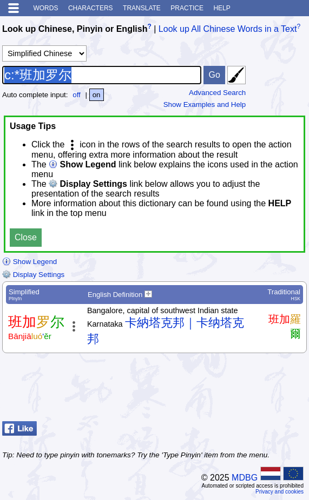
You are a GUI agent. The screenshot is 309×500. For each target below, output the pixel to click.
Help (221, 8)
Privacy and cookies (279, 492)
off (77, 95)
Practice (186, 8)
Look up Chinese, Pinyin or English (74, 28)
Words (45, 8)
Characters (90, 8)
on (97, 95)
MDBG (245, 477)
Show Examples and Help (204, 104)
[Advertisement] (220, 390)
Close (26, 237)
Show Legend (29, 262)
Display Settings (33, 275)
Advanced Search (217, 93)
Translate (142, 8)
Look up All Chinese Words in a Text (228, 28)
